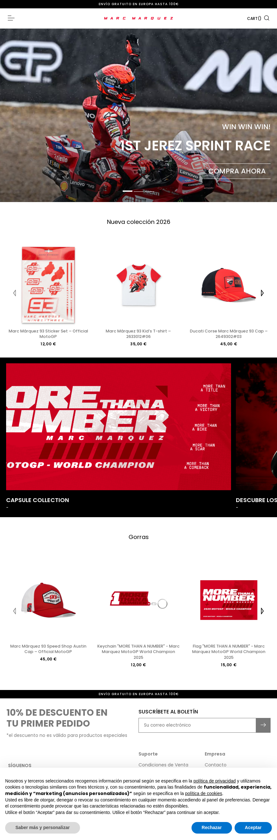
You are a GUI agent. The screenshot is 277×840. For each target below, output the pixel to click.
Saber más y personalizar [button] (42, 827)
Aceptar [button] (253, 827)
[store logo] (138, 18)
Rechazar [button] (212, 827)
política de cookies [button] (203, 793)
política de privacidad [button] (214, 780)
